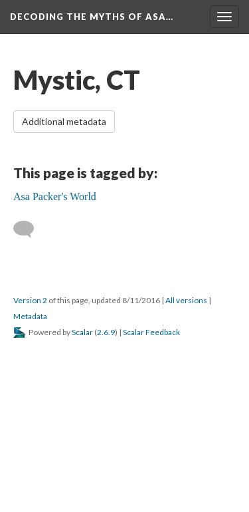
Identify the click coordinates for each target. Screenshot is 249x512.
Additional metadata (64, 121)
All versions (186, 300)
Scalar (82, 332)
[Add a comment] (29, 229)
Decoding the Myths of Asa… (91, 16)
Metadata (30, 316)
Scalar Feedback (151, 332)
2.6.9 (106, 332)
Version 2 (30, 300)
